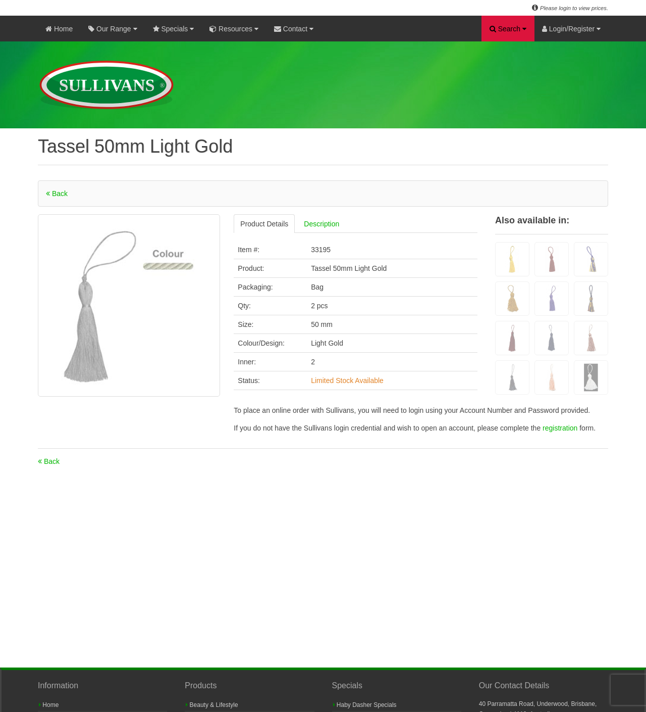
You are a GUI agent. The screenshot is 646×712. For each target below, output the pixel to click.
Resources (233, 29)
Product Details (264, 224)
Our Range (112, 29)
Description (321, 224)
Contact (293, 29)
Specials (173, 29)
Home (59, 29)
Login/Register (571, 29)
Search (508, 29)
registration (561, 428)
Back (57, 193)
